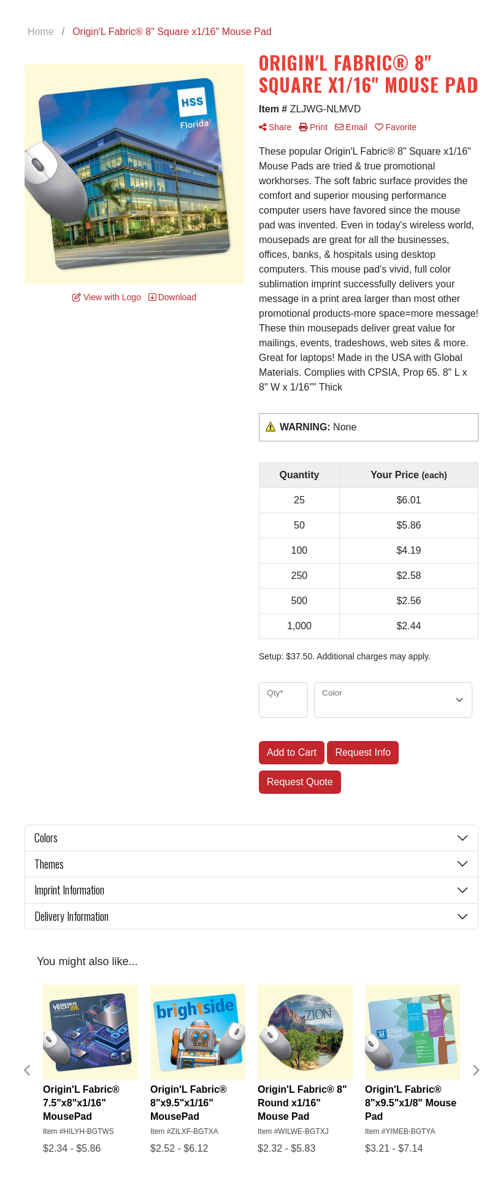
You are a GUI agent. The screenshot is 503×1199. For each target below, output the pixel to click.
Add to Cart (292, 752)
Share (275, 127)
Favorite (396, 127)
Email (351, 127)
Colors (46, 837)
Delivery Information (71, 916)
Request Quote (300, 782)
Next (475, 1071)
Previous (27, 1071)
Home (41, 31)
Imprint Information (69, 890)
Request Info (363, 752)
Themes (49, 864)
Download (172, 297)
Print (313, 127)
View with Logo (106, 297)
